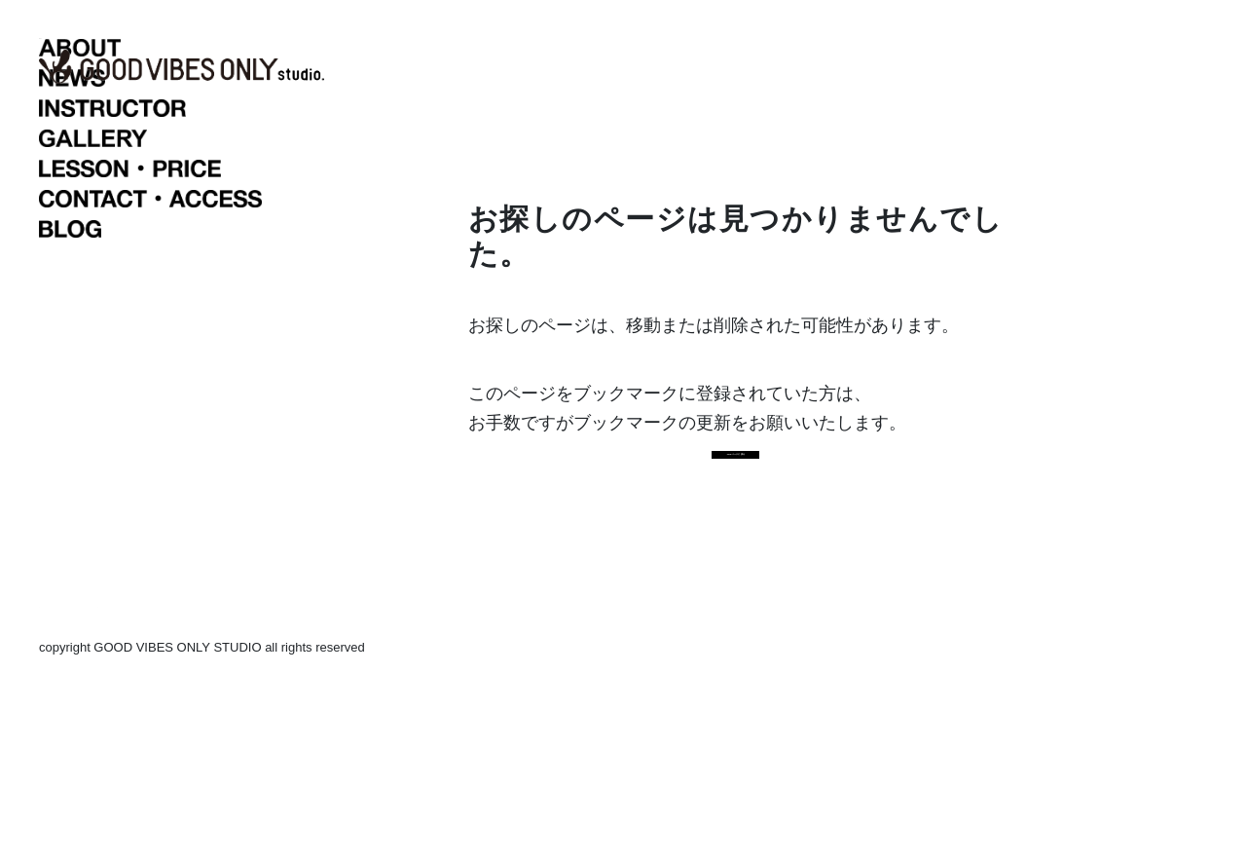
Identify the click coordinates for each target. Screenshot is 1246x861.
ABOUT (169, 242)
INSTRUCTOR (169, 303)
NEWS (169, 272)
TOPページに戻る (736, 569)
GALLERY (169, 333)
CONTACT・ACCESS (169, 393)
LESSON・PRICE (169, 363)
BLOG (169, 423)
